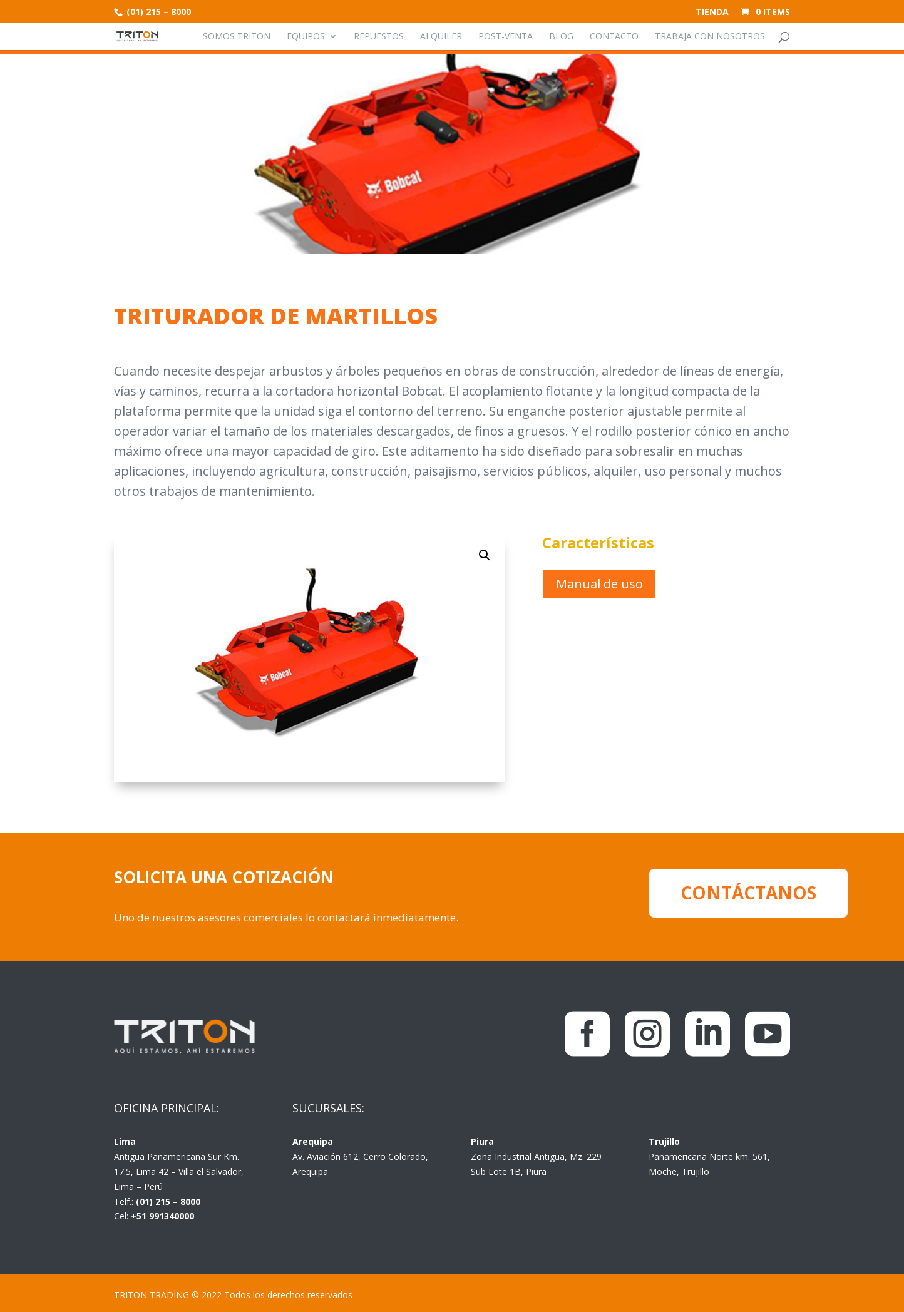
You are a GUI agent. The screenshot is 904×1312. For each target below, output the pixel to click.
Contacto (614, 37)
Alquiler (441, 37)
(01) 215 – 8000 (157, 12)
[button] (484, 555)
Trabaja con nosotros (710, 37)
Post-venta (505, 37)
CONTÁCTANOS (748, 893)
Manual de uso (599, 583)
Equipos (306, 37)
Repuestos (379, 37)
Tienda (712, 13)
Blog (561, 37)
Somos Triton (236, 37)
